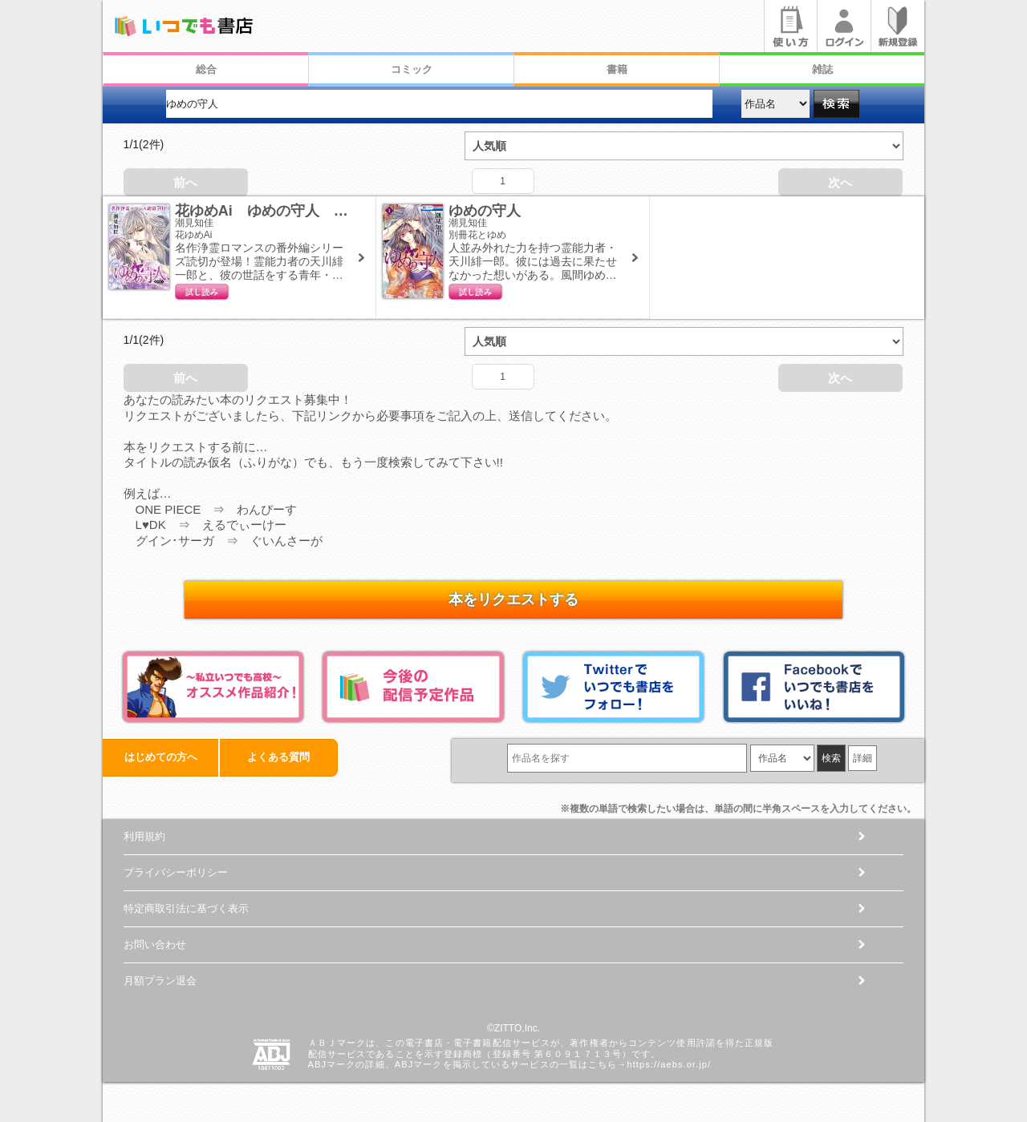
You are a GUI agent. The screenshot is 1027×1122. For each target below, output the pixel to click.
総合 (206, 69)
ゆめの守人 (485, 211)
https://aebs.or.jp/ (669, 1064)
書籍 (617, 69)
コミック (411, 69)
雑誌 (822, 69)
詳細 (862, 758)
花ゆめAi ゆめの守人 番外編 (276, 211)
